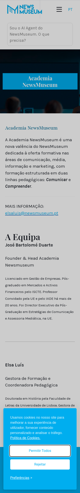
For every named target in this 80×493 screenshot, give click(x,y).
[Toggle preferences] (21, 478)
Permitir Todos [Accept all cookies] (40, 451)
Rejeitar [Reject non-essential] (40, 464)
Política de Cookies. (25, 438)
